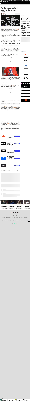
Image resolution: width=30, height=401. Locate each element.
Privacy (12, 217)
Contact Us (26, 217)
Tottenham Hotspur (15, 107)
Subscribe (26, 97)
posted (18, 51)
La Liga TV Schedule (19, 0)
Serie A (5, 38)
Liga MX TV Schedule (15, 0)
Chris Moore (4, 13)
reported (8, 123)
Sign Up (26, 57)
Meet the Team (9, 217)
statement (6, 98)
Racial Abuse (9, 170)
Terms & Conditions (16, 217)
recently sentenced (12, 106)
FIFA (1, 170)
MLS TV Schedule (11, 0)
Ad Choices (23, 217)
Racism (12, 170)
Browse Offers (17, 136)
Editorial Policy (20, 217)
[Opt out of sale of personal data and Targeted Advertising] (1, 400)
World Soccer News (16, 170)
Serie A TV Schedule (24, 0)
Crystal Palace (6, 106)
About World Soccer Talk (5, 217)
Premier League (13, 85)
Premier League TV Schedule (6, 0)
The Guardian (17, 29)
